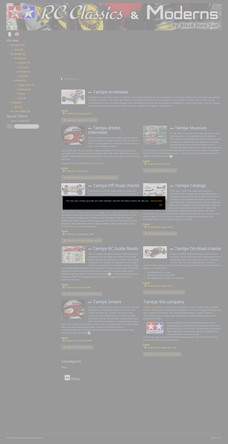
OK (160, 205)
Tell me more (156, 201)
